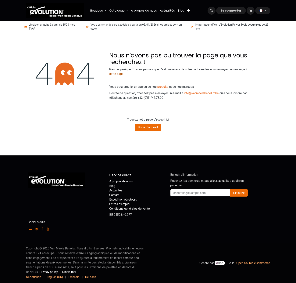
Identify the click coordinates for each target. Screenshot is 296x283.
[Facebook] (42, 229)
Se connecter (230, 10)
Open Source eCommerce (253, 263)
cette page (116, 74)
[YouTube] (48, 229)
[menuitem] (98, 10)
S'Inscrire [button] (239, 193)
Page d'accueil (148, 127)
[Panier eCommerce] (251, 11)
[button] (212, 11)
